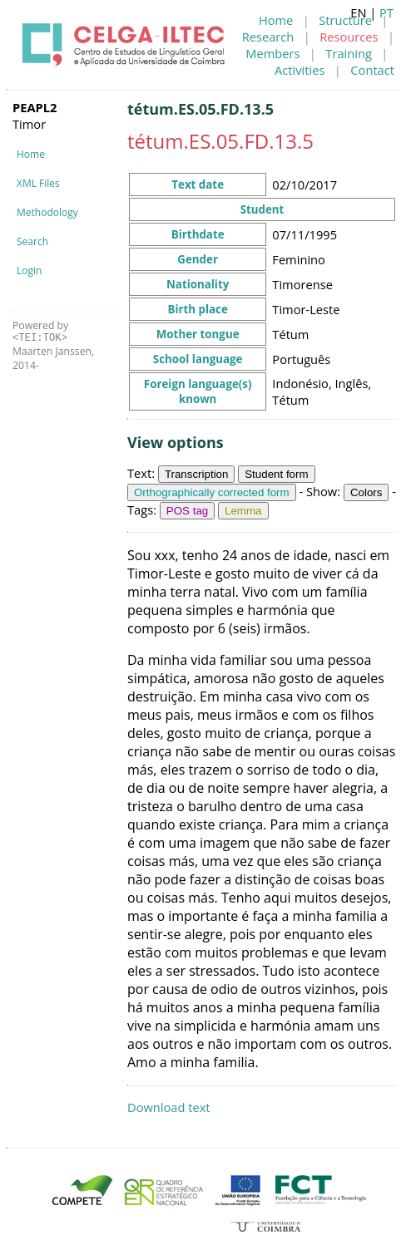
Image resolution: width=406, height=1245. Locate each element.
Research (268, 36)
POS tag (187, 510)
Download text (168, 1107)
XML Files (38, 183)
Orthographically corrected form (212, 492)
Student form (276, 474)
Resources (348, 36)
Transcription (197, 474)
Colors (366, 492)
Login (29, 270)
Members (272, 53)
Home (276, 20)
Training (348, 53)
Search (32, 241)
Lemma (243, 510)
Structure (345, 20)
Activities (299, 70)
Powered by (40, 331)
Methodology (47, 212)
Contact (372, 70)
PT (386, 12)
